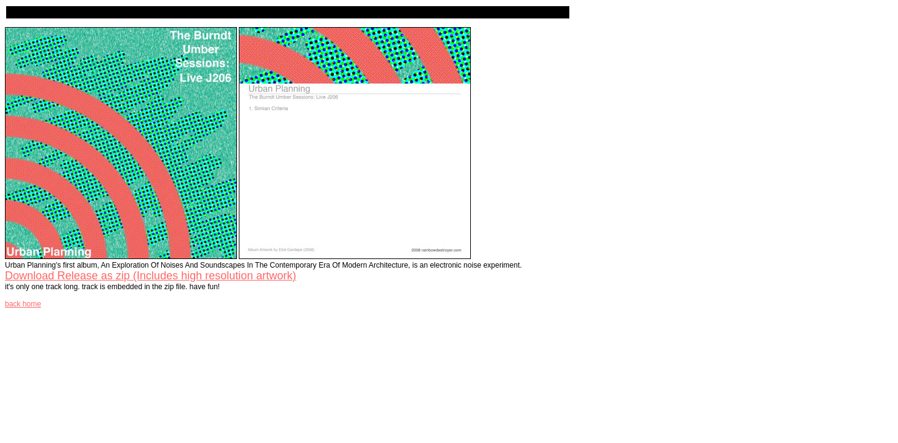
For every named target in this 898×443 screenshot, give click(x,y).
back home (23, 304)
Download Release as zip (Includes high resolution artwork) (150, 275)
